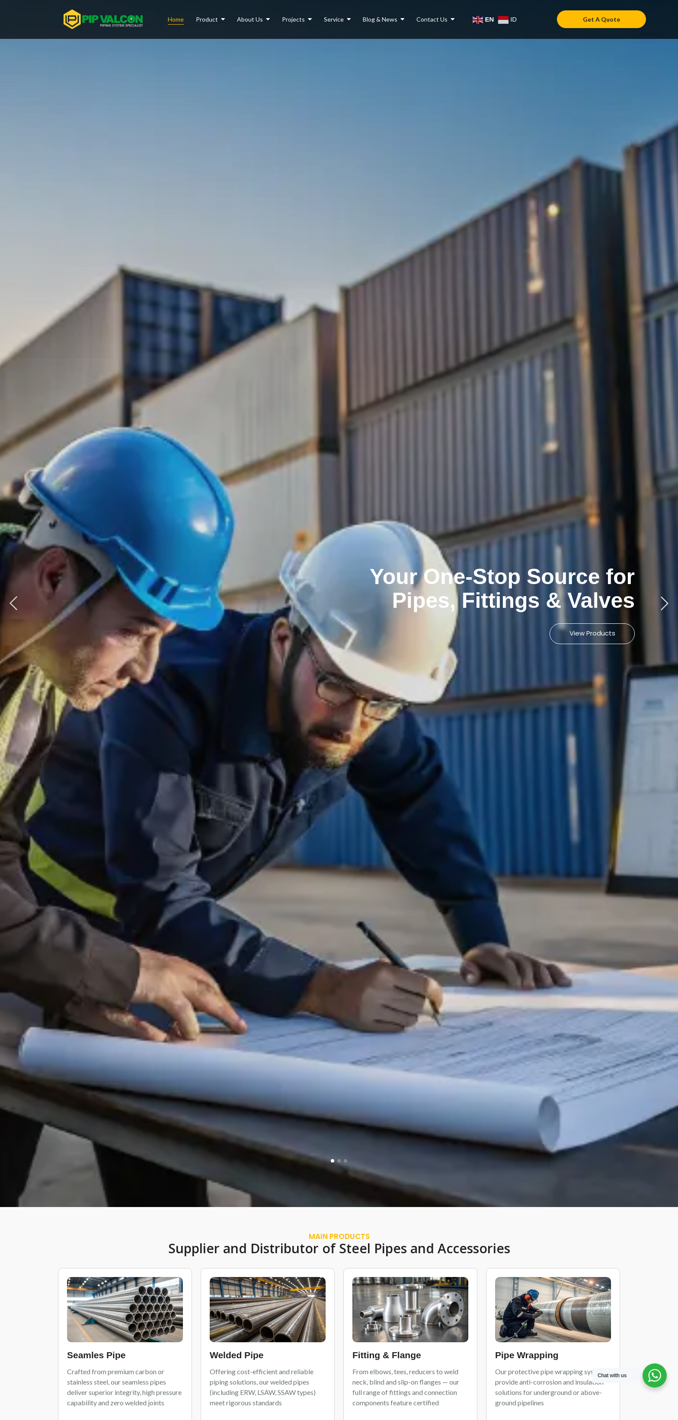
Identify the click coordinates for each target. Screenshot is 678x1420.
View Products (592, 633)
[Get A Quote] (601, 19)
